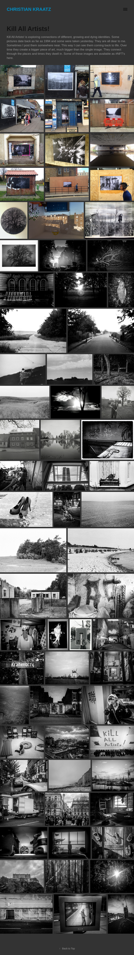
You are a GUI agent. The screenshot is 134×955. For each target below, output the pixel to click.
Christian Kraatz (29, 9)
